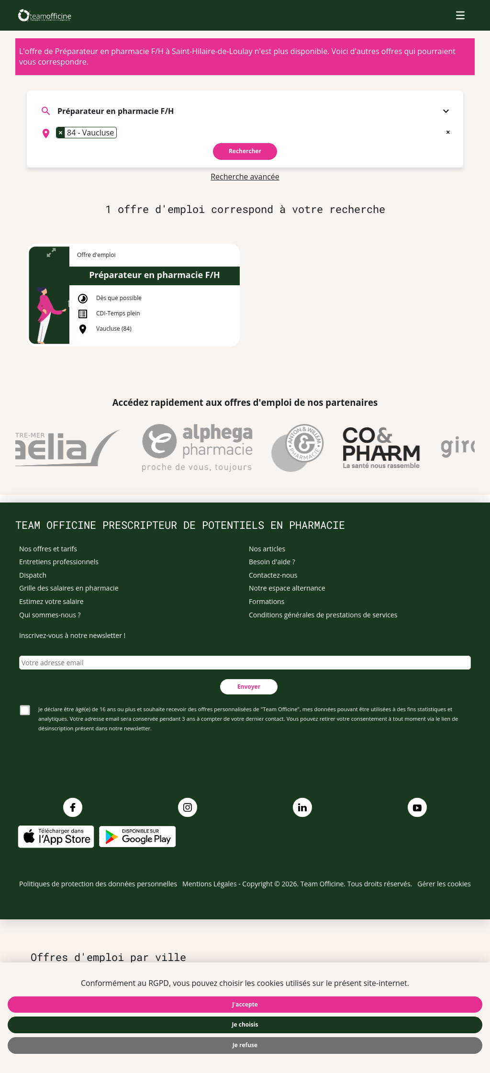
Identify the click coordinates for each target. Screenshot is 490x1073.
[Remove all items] (448, 131)
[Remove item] (60, 132)
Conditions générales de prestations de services (323, 614)
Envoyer (248, 686)
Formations (266, 601)
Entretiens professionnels (59, 561)
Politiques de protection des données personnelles (98, 883)
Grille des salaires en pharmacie (69, 587)
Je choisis (245, 1024)
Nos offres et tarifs (48, 548)
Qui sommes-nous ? (50, 614)
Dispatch (32, 575)
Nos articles (267, 548)
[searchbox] (122, 133)
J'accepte (245, 1004)
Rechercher (245, 151)
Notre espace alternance (287, 587)
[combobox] (245, 133)
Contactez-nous (273, 575)
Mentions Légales (209, 883)
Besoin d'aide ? (272, 561)
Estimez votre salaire (51, 601)
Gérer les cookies (444, 883)
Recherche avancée (245, 176)
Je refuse (245, 1045)
